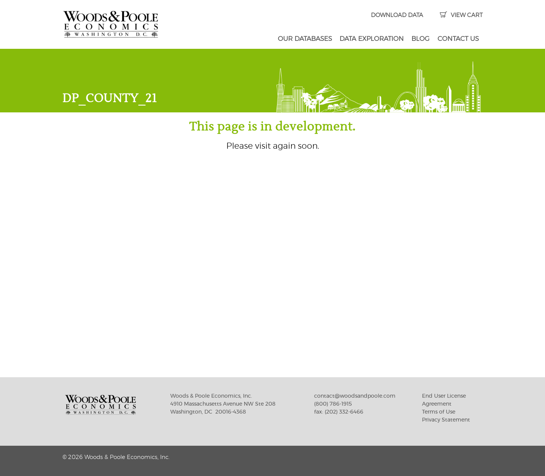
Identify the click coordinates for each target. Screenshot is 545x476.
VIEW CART (461, 15)
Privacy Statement (446, 420)
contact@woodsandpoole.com (355, 396)
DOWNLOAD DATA (397, 15)
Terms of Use (438, 412)
